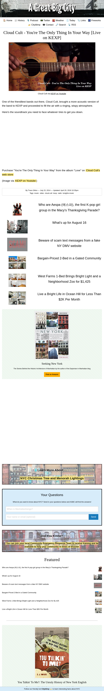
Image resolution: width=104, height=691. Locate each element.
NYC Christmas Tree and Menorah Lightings (52, 478)
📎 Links (81, 20)
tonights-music (68, 193)
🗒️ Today (70, 20)
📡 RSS (72, 24)
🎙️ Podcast (32, 20)
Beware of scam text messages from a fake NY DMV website (25, 584)
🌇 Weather (58, 20)
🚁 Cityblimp (34, 24)
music (36, 193)
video (42, 193)
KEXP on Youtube (58, 94)
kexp (55, 193)
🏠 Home (7, 20)
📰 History (19, 20)
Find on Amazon (52, 374)
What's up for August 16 (11, 576)
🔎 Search (61, 24)
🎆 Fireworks (94, 20)
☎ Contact (48, 24)
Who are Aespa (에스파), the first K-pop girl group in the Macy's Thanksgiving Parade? (35, 567)
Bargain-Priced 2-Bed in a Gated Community (19, 593)
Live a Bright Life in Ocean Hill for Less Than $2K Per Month (25, 609)
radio (60, 193)
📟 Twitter (45, 20)
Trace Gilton (32, 190)
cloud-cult (49, 193)
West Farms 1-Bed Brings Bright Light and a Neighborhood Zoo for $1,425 (30, 601)
